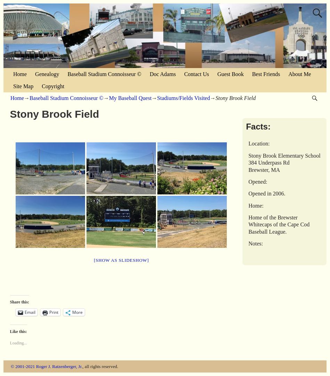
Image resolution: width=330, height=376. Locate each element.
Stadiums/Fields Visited (183, 98)
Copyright (53, 86)
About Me (299, 74)
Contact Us (196, 74)
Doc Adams (163, 74)
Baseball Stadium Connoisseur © (104, 74)
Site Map (23, 86)
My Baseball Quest (130, 98)
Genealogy (47, 74)
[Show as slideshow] (121, 260)
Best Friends (266, 74)
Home (20, 74)
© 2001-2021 (23, 366)
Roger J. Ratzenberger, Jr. (59, 366)
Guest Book (230, 74)
